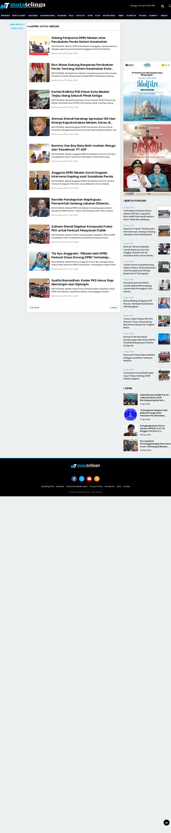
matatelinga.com (83, 492)
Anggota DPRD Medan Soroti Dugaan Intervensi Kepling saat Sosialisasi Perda (82, 175)
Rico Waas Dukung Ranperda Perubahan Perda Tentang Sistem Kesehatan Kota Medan (82, 69)
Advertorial (109, 15)
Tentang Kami (47, 486)
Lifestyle (80, 15)
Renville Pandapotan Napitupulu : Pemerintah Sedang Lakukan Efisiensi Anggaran (79, 203)
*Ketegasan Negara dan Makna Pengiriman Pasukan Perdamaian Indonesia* (154, 414)
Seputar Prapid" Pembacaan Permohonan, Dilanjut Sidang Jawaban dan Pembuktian (139, 231)
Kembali (34, 307)
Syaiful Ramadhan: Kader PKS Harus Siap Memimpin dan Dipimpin (82, 282)
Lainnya (153, 15)
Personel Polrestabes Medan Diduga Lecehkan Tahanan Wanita (139, 357)
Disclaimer (110, 486)
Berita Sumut (19, 15)
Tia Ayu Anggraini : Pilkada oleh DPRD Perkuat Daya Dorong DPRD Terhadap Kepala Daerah (79, 257)
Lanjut (113, 307)
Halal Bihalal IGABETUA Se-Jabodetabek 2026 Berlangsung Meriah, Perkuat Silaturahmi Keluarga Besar (155, 400)
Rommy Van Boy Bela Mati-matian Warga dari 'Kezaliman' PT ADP (83, 148)
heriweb (98, 492)
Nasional (33, 15)
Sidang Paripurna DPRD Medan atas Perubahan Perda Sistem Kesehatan (79, 40)
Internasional (47, 15)
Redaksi (60, 486)
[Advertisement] (147, 40)
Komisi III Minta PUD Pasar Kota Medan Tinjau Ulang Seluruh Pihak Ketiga (80, 94)
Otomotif (131, 15)
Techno (142, 15)
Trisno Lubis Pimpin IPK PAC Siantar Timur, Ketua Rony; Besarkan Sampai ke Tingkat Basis (138, 323)
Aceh (97, 15)
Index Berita (17, 24)
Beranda (5, 15)
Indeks (164, 15)
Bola (71, 15)
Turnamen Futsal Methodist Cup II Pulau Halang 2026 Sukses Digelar (138, 375)
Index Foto (18, 28)
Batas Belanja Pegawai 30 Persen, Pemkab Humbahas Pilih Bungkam (138, 303)
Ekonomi (62, 15)
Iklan (119, 486)
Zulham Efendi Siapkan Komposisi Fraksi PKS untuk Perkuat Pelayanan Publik (81, 228)
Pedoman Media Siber (77, 486)
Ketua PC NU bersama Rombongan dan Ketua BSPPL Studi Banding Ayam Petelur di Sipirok (139, 341)
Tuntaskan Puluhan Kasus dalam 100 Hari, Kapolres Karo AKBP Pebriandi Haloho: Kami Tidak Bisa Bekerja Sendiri (138, 216)
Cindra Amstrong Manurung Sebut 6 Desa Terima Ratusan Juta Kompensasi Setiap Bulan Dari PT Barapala (139, 269)
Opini (90, 15)
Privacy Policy (96, 486)
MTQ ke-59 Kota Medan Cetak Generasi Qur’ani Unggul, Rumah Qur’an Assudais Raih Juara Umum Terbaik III (138, 252)
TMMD (121, 15)
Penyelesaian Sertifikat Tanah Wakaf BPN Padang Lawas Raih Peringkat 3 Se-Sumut (138, 287)
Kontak (126, 486)
